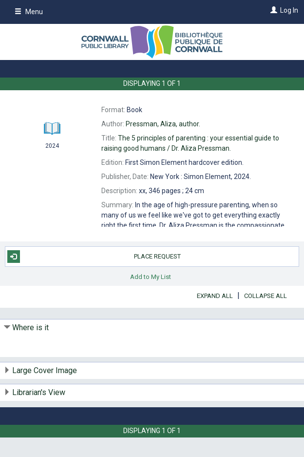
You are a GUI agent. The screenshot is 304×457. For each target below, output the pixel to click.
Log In (289, 10)
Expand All (215, 295)
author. (163, 124)
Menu (29, 12)
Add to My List (150, 276)
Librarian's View (38, 392)
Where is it (30, 327)
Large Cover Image (44, 370)
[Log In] (272, 10)
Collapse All (265, 295)
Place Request (94, 256)
